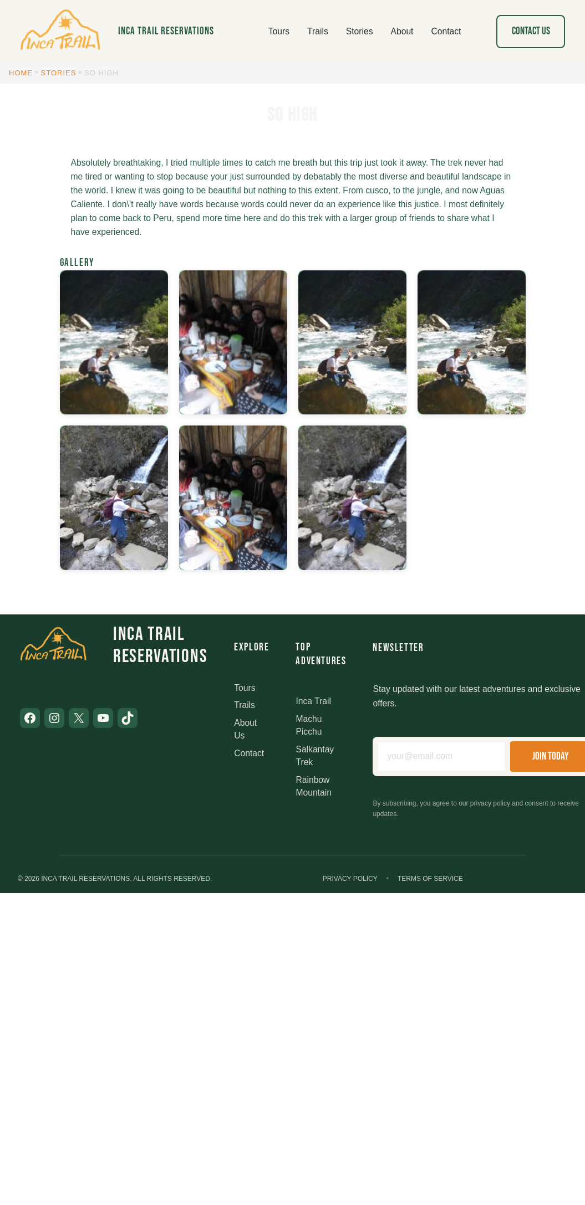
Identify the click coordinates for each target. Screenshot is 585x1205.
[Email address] (441, 756)
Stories (59, 73)
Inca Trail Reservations (166, 31)
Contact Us (531, 31)
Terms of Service (430, 879)
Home (21, 73)
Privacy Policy (350, 879)
